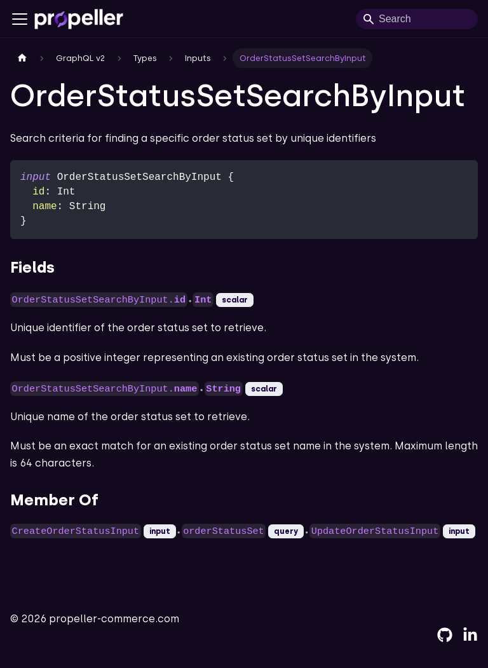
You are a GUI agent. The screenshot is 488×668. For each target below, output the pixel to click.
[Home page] (22, 58)
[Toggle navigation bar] (19, 19)
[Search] (417, 19)
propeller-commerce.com (114, 619)
